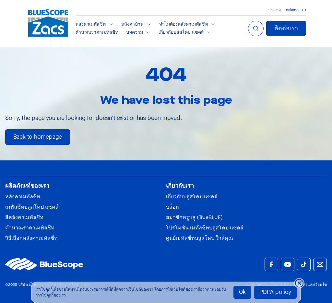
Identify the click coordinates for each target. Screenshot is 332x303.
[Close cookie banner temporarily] (299, 283)
